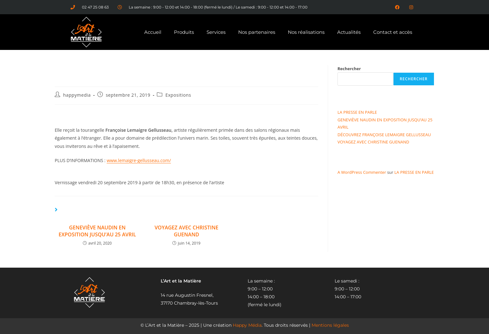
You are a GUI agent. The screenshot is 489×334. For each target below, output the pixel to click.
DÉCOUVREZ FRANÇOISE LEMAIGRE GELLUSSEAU (384, 134)
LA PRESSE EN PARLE (357, 112)
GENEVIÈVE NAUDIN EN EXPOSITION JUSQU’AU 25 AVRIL (97, 231)
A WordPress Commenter (361, 172)
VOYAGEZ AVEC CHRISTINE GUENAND (187, 231)
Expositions (178, 95)
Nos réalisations (306, 32)
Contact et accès (392, 32)
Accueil (152, 32)
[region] (244, 319)
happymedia (77, 95)
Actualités (349, 32)
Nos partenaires (256, 32)
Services (216, 32)
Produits (184, 32)
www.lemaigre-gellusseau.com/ (139, 160)
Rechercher (349, 68)
